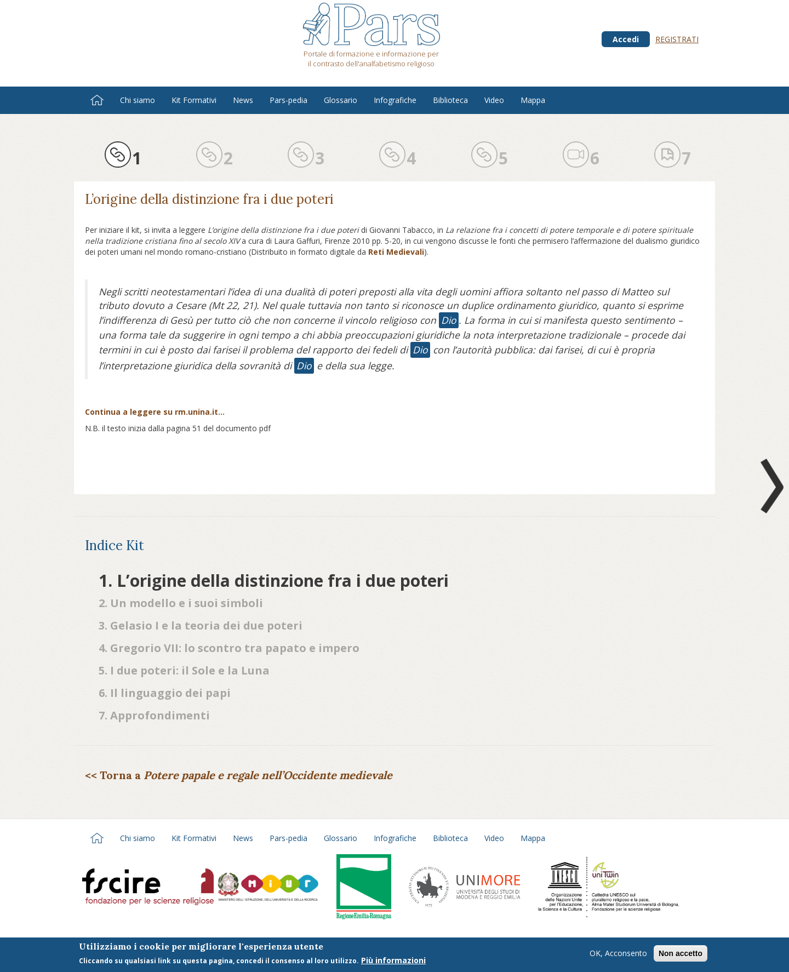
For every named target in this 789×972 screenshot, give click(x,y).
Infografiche (395, 100)
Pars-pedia (288, 100)
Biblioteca (450, 100)
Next (770, 486)
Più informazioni (393, 960)
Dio (448, 320)
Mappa (533, 100)
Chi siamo (137, 100)
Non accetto (680, 953)
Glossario (340, 100)
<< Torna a (238, 775)
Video (494, 100)
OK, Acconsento (618, 953)
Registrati (677, 39)
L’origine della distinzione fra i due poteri (209, 199)
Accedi (626, 39)
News (243, 100)
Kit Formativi (193, 100)
